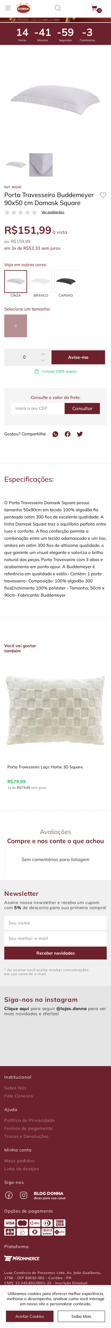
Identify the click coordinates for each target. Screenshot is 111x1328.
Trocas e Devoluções (26, 1136)
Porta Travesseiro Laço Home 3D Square (45, 767)
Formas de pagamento (28, 1128)
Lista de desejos (21, 1168)
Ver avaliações (53, 212)
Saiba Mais (81, 1316)
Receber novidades (55, 953)
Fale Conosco (18, 1096)
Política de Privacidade (29, 1120)
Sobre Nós (15, 1088)
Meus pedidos (19, 1160)
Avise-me (78, 357)
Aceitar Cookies (29, 1316)
